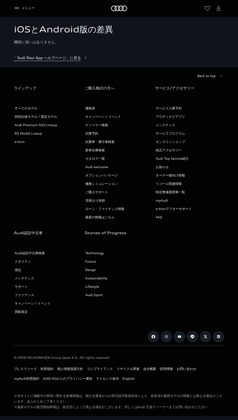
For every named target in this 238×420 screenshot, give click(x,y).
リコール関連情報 (169, 184)
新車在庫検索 (95, 150)
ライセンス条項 (107, 378)
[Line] (192, 336)
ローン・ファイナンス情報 (104, 209)
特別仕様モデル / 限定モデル (36, 117)
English (128, 378)
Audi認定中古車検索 (30, 253)
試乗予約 (91, 133)
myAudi (162, 200)
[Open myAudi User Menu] (218, 8)
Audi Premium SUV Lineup (36, 125)
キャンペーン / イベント (103, 117)
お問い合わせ (186, 369)
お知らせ (162, 167)
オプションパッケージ (101, 175)
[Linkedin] (218, 336)
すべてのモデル (26, 108)
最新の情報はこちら (100, 217)
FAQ (159, 217)
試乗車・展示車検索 (100, 142)
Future (90, 261)
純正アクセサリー (169, 150)
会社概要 (149, 369)
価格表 (90, 108)
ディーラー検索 (96, 125)
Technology (94, 253)
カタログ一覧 (95, 158)
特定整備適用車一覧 (170, 192)
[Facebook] (153, 336)
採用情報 (166, 369)
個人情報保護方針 (70, 369)
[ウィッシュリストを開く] (207, 8)
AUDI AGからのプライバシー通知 (67, 378)
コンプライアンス (100, 369)
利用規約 (46, 369)
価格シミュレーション (101, 184)
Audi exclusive (96, 167)
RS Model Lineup (28, 133)
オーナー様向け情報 (170, 175)
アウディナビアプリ (170, 117)
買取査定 (21, 312)
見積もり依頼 (95, 200)
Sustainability (96, 278)
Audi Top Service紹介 (172, 158)
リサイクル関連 (128, 369)
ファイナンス (24, 295)
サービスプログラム (170, 133)
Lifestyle (92, 286)
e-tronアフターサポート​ (174, 209)
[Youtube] (179, 336)
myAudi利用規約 (26, 378)
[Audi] (119, 8)
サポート (21, 286)
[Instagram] (166, 336)
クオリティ (23, 261)
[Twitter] (205, 336)
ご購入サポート (96, 192)
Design (90, 270)
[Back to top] (210, 76)
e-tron (20, 142)
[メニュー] (24, 8)
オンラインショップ (170, 142)
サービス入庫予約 (169, 108)
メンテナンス (165, 125)
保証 (18, 270)
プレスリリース (25, 369)
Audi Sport (94, 295)
